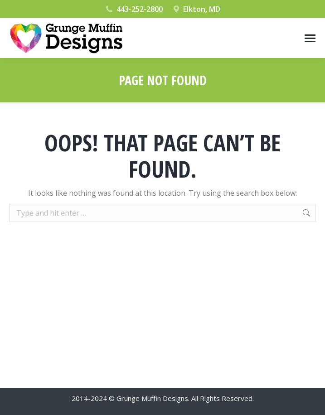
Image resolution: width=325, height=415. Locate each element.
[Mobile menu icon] (310, 38)
